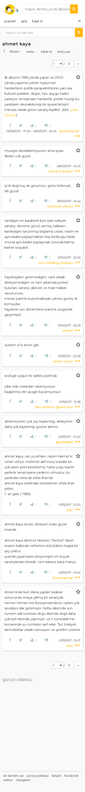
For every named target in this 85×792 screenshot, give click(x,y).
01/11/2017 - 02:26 (69, 356)
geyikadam (64, 442)
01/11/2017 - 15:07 (70, 640)
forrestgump (63, 578)
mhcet (68, 331)
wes (70, 646)
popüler (10, 21)
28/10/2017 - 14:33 (69, 166)
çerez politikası (38, 775)
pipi (70, 510)
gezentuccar (69, 131)
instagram (23, 780)
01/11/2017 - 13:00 (69, 436)
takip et (47, 51)
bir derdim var (13, 775)
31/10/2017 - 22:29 (69, 325)
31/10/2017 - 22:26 (69, 257)
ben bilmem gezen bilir (54, 407)
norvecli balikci (61, 171)
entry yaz (63, 51)
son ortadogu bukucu (56, 263)
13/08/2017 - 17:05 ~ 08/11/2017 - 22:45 (31, 131)
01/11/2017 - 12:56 (70, 402)
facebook (71, 775)
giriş (24, 21)
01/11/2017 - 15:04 (70, 572)
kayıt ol (37, 21)
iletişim (56, 775)
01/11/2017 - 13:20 (70, 504)
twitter (8, 780)
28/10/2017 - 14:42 (69, 201)
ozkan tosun (63, 361)
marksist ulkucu (60, 206)
